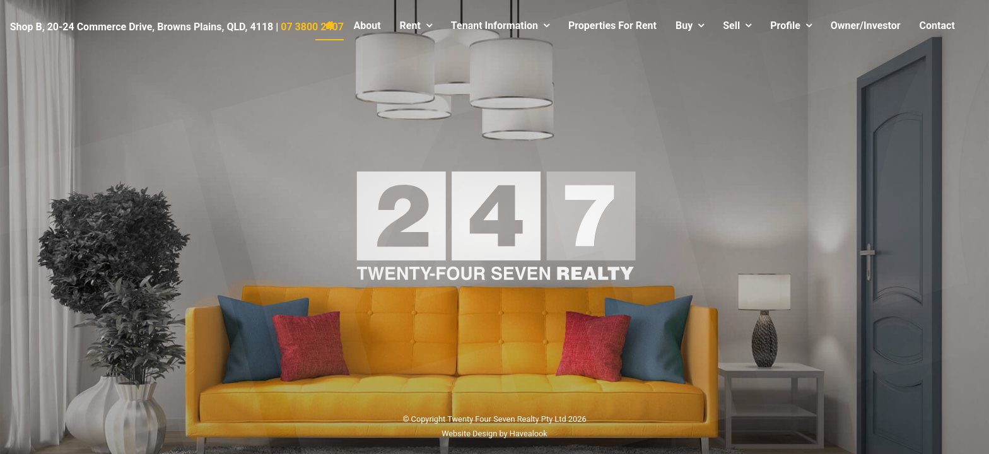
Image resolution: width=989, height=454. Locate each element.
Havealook (528, 433)
